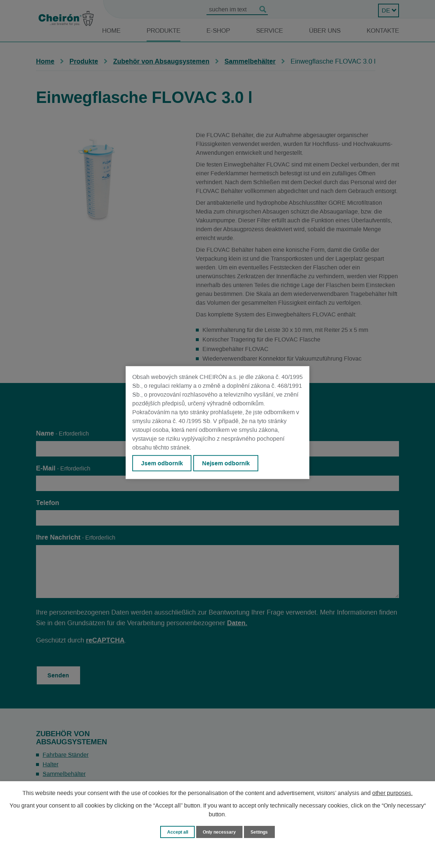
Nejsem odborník (229, 463)
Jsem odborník (163, 463)
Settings (261, 831)
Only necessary (219, 831)
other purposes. (392, 792)
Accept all (176, 831)
